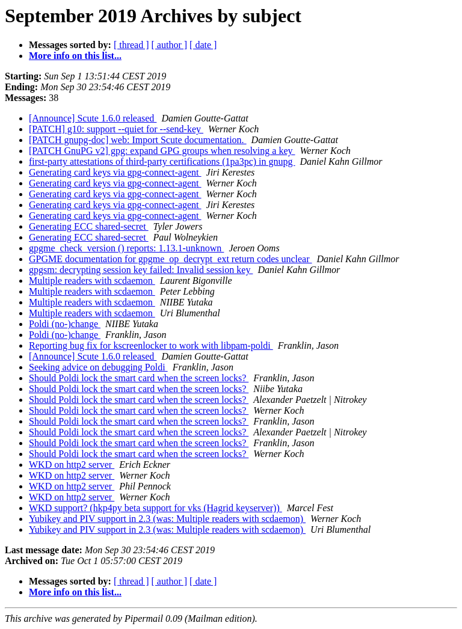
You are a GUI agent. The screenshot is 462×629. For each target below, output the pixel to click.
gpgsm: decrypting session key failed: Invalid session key (141, 270)
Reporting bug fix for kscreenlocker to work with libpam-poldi (151, 345)
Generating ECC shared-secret (89, 226)
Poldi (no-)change (64, 324)
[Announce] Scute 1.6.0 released (92, 118)
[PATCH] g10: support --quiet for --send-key (116, 129)
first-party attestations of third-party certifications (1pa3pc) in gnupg (162, 161)
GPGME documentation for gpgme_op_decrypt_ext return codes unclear (170, 259)
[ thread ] (131, 45)
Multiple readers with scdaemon (92, 280)
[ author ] (170, 45)
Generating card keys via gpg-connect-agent (115, 172)
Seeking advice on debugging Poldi (98, 367)
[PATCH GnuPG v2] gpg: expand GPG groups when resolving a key (162, 151)
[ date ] (203, 45)
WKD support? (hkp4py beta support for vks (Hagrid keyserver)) (155, 508)
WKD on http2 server (71, 464)
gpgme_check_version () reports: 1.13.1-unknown (126, 248)
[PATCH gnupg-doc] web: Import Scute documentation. (138, 140)
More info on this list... (75, 56)
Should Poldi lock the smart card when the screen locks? (138, 378)
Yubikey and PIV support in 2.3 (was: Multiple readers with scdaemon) (167, 519)
